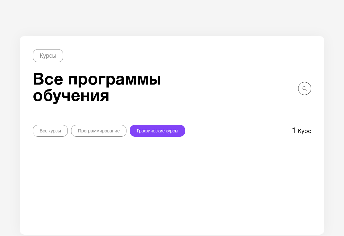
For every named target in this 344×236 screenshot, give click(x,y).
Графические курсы (157, 131)
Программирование (99, 131)
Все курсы (50, 131)
